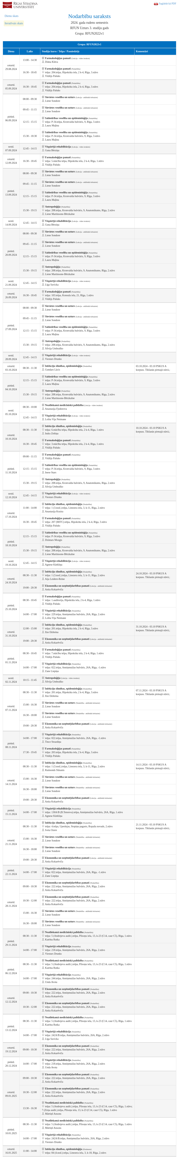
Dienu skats (11, 15)
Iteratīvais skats (14, 23)
